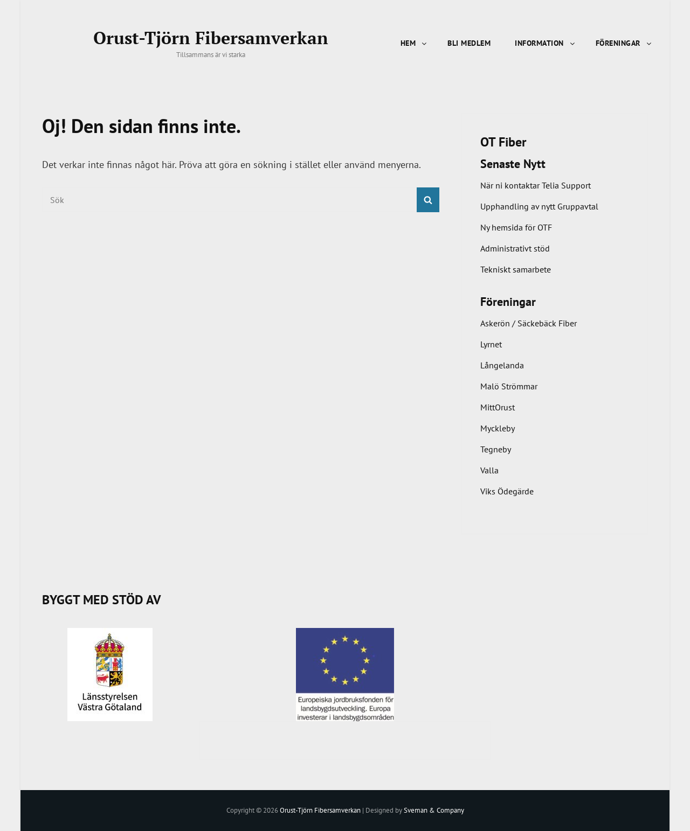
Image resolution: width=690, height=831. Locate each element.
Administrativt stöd (515, 248)
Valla (489, 470)
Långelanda (502, 365)
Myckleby (497, 428)
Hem (415, 43)
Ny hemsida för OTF (516, 227)
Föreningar (624, 43)
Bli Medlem (469, 43)
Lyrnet (491, 344)
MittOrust (497, 407)
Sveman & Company (434, 810)
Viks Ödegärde (507, 491)
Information (545, 43)
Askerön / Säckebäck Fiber (528, 323)
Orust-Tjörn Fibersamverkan (210, 37)
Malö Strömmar (508, 386)
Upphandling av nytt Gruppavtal (539, 206)
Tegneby (495, 449)
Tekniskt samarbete (515, 269)
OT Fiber (503, 142)
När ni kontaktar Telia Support (535, 185)
